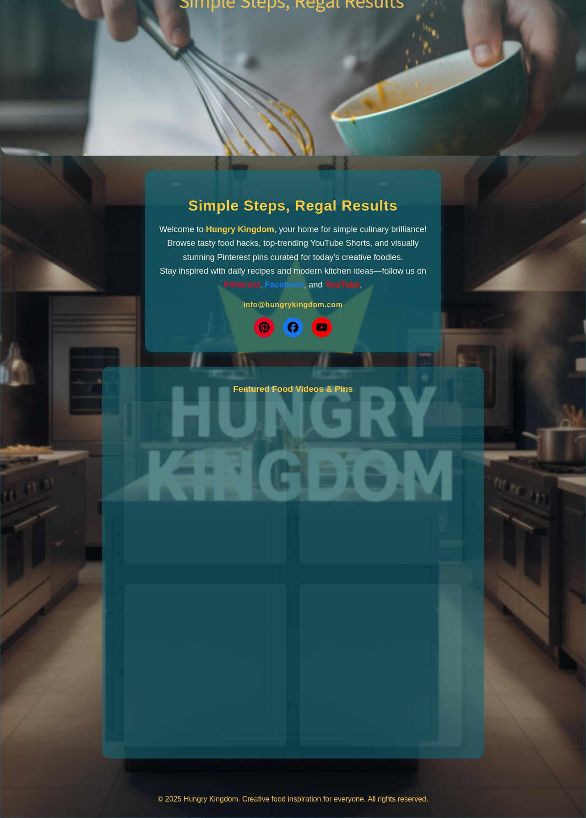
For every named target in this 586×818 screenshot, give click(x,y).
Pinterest (242, 284)
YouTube (342, 284)
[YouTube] (322, 327)
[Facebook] (293, 327)
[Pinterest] (264, 327)
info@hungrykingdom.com (292, 305)
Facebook (284, 284)
